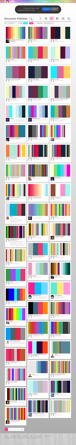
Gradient (57, 19)
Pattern (63, 19)
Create (46, 1)
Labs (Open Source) (15, 436)
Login (54, 9)
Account (66, 1)
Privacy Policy (48, 436)
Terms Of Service (38, 436)
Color (46, 19)
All (40, 19)
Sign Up (46, 9)
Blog (31, 436)
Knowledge (25, 436)
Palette (51, 19)
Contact (6, 436)
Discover (56, 1)
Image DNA (68, 19)
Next (22, 429)
